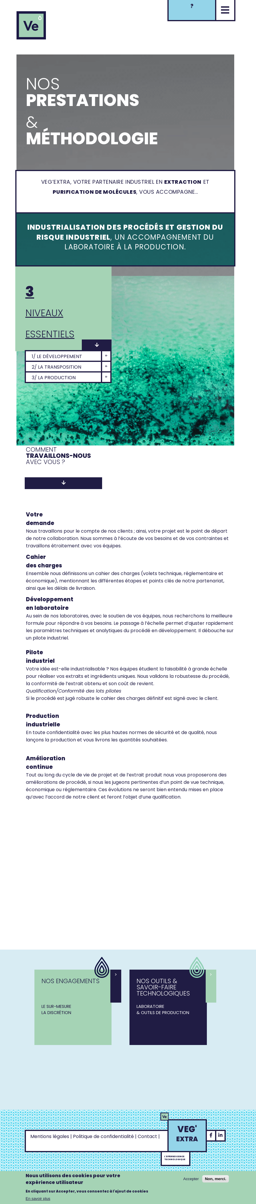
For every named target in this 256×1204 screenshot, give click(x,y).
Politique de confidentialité (103, 1136)
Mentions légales (49, 1136)
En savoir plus (38, 1198)
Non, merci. (215, 1179)
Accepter (191, 1179)
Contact (147, 1136)
